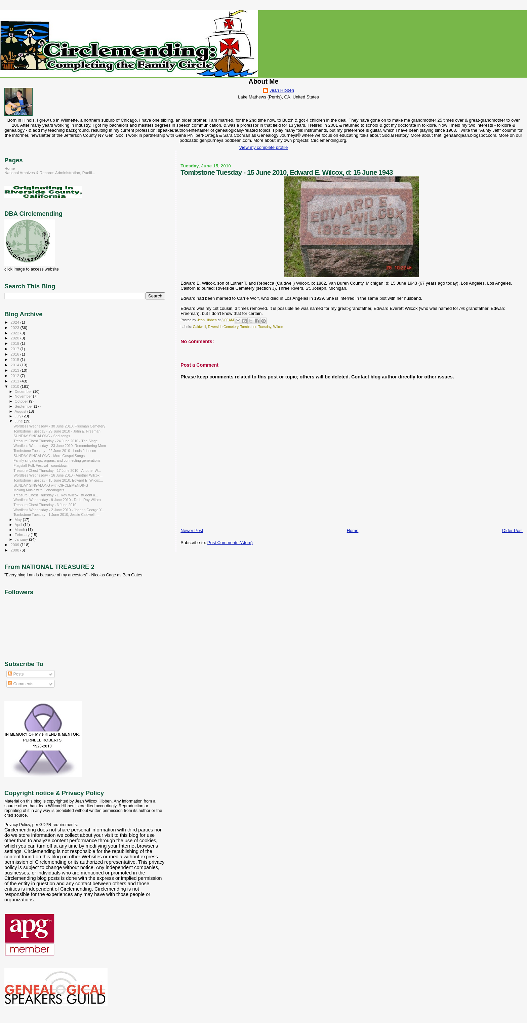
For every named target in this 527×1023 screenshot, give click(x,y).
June (19, 421)
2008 (15, 550)
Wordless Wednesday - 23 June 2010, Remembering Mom (59, 446)
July (19, 416)
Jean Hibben (282, 90)
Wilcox (278, 327)
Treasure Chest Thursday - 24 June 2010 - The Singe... (56, 441)
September (24, 406)
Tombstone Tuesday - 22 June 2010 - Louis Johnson (54, 451)
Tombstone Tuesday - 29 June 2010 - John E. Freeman (56, 431)
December (24, 392)
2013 (15, 370)
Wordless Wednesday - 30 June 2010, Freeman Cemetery (59, 426)
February (23, 535)
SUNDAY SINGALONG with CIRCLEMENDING (50, 485)
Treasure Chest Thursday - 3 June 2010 (44, 505)
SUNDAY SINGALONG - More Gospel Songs (49, 456)
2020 (15, 338)
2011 (15, 381)
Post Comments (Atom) (230, 542)
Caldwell (199, 327)
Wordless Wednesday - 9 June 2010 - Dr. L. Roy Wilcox (57, 500)
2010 (15, 386)
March (20, 530)
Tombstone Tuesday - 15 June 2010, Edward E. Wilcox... (58, 480)
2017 (15, 348)
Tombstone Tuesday (255, 327)
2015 (15, 359)
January (22, 539)
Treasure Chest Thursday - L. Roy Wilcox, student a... (55, 495)
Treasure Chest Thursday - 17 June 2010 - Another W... (57, 470)
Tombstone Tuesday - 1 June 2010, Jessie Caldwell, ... (56, 515)
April (19, 525)
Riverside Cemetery (223, 327)
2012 (15, 375)
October (22, 401)
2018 (15, 343)
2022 (15, 333)
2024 (15, 322)
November (24, 396)
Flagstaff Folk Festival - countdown (40, 465)
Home (353, 530)
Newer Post (191, 530)
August (21, 411)
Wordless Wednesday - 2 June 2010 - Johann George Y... (58, 510)
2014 (15, 365)
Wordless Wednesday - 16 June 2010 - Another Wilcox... (58, 475)
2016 (15, 354)
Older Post (512, 530)
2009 (15, 544)
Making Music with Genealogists (38, 490)
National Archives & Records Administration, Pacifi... (49, 172)
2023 (15, 327)
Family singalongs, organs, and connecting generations (56, 460)
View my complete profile (263, 147)
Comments (20, 684)
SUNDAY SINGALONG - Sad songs (41, 436)
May (19, 520)
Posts (16, 674)
